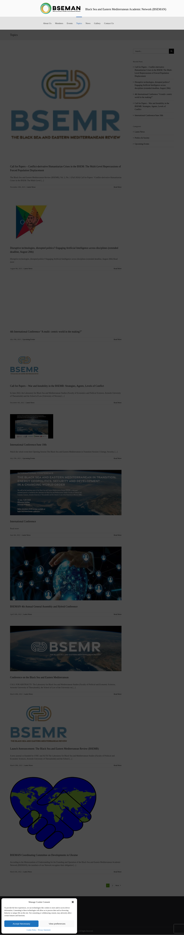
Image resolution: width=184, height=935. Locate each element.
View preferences (57, 923)
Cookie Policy (31, 930)
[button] (72, 902)
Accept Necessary (21, 923)
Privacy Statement (44, 930)
